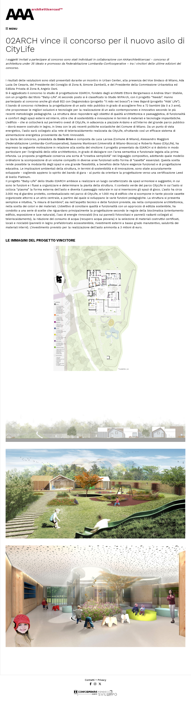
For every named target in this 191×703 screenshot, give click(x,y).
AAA (18, 14)
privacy (102, 679)
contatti (90, 679)
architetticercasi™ (46, 9)
